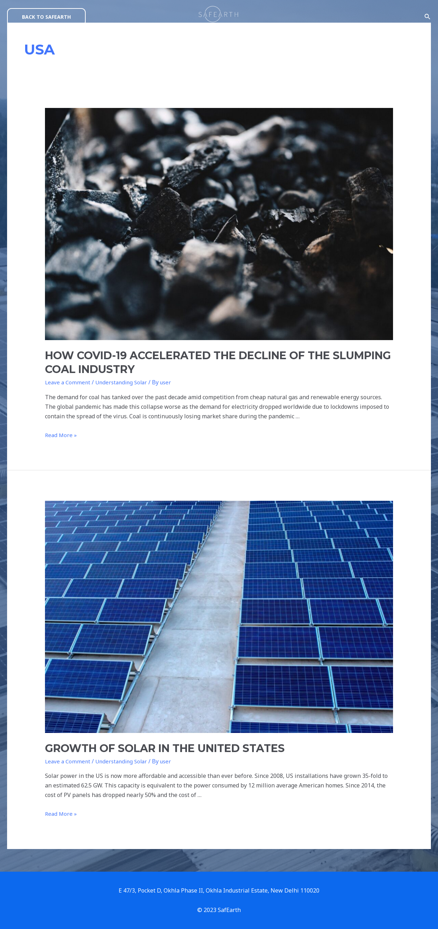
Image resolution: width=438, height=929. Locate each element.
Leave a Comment (68, 382)
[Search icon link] (428, 17)
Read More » (61, 435)
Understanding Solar (122, 382)
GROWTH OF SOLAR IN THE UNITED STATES (159, 748)
